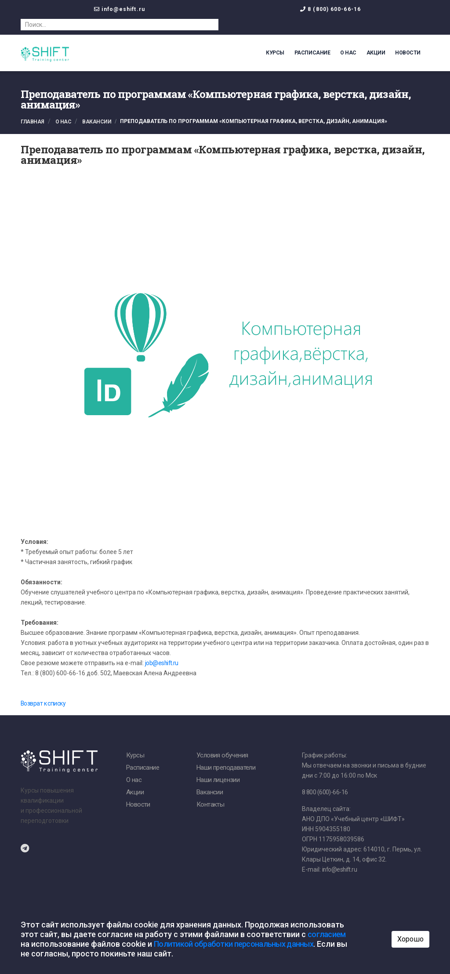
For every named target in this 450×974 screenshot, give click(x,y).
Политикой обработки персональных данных (233, 944)
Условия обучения (222, 756)
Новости (408, 53)
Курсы (275, 53)
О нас (348, 53)
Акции (376, 53)
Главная (32, 122)
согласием (327, 934)
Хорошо (410, 939)
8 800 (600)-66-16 (325, 792)
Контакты (210, 805)
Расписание (312, 53)
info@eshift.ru (123, 9)
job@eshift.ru (162, 663)
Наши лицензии (218, 780)
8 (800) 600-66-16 (334, 9)
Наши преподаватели (225, 768)
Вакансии (96, 122)
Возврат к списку (43, 703)
